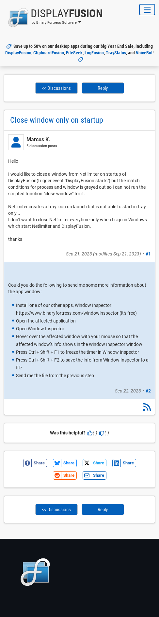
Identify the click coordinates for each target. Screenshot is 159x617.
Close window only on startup (56, 120)
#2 (148, 390)
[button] (53, 17)
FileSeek (74, 52)
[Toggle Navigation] (147, 9)
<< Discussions (56, 88)
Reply (103, 88)
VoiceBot (144, 52)
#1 (148, 253)
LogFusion (94, 52)
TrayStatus (116, 52)
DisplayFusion (18, 52)
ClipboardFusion (48, 52)
